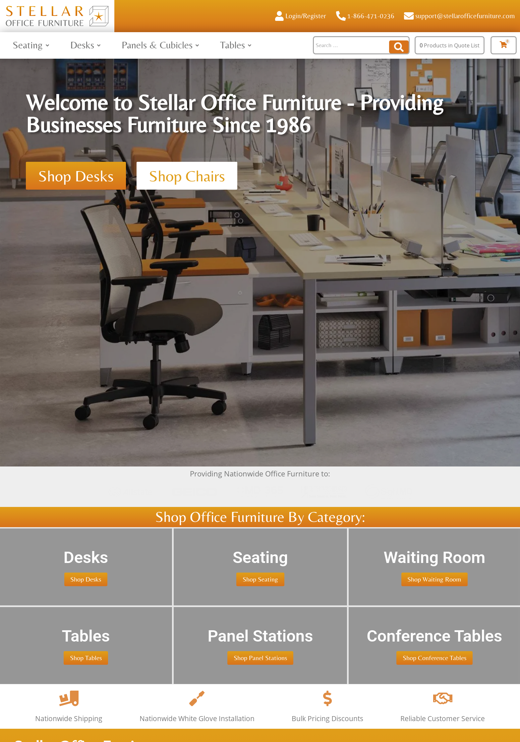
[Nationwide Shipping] (69, 729)
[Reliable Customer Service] (442, 729)
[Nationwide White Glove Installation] (197, 729)
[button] (31, 45)
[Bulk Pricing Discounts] (327, 729)
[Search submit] (399, 45)
